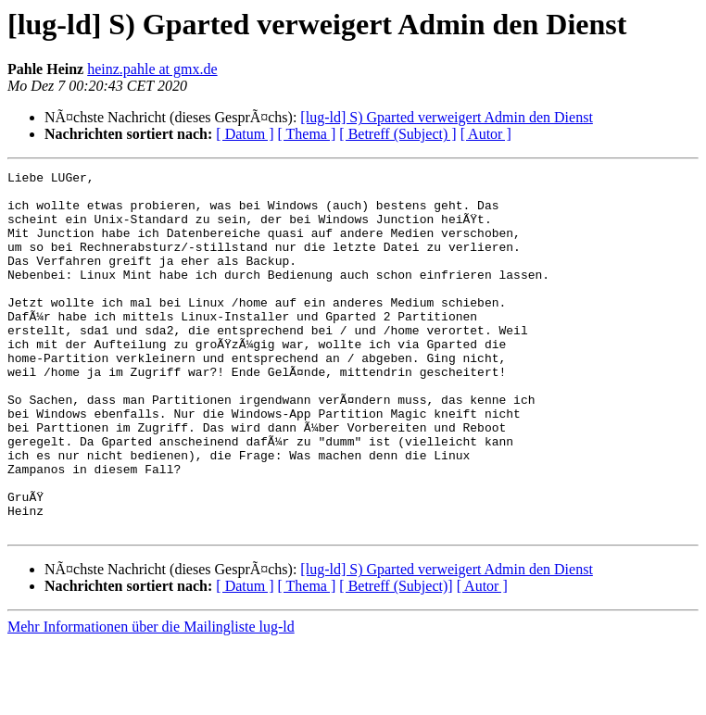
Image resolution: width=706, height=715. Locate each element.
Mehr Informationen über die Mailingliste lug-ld (151, 699)
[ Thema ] (307, 134)
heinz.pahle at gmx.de (152, 69)
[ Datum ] (244, 134)
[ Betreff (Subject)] (395, 658)
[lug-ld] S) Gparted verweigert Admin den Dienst (446, 117)
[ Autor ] (485, 134)
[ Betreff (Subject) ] (397, 134)
